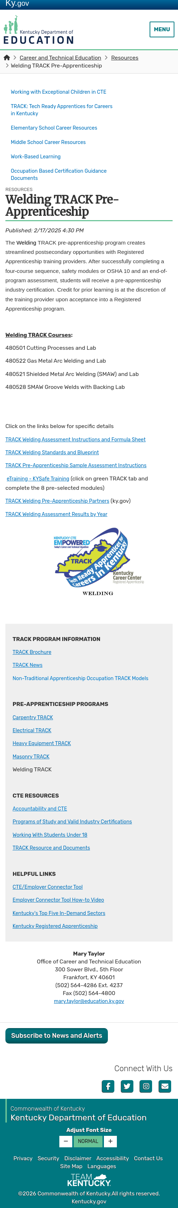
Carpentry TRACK (35, 716)
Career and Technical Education (60, 58)
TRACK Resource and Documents (55, 847)
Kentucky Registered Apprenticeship (60, 925)
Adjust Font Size (88, 1129)
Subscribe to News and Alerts (56, 1035)
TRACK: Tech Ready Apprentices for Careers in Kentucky (56, 116)
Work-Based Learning (38, 158)
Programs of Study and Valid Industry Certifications (79, 821)
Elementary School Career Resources (58, 133)
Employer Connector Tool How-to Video (63, 899)
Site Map (71, 1165)
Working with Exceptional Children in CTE (58, 95)
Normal (88, 1140)
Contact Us (148, 1157)
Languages (101, 1165)
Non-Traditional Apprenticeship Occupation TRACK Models (88, 677)
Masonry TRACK (33, 755)
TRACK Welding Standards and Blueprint (57, 451)
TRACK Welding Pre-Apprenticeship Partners (62, 500)
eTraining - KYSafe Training (41, 477)
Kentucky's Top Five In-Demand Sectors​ (64, 912)
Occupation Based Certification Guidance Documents (51, 174)
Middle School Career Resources (52, 145)
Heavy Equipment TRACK (45, 742)
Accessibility (112, 1157)
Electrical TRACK (34, 729)
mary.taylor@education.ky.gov (89, 1000)
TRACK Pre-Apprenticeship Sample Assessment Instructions (83, 464)
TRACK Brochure (34, 651)
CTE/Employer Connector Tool (51, 886)
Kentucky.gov (89, 1200)
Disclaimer (77, 1157)
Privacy (22, 1157)
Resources (124, 58)
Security (48, 1157)
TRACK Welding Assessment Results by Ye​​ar (61, 513)
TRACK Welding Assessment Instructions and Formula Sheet (83, 438)
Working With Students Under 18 (54, 834)
